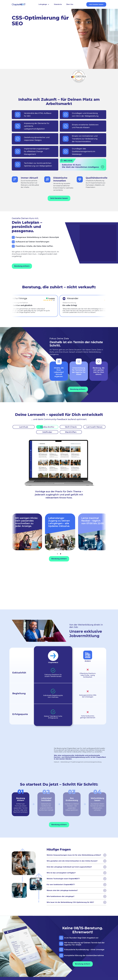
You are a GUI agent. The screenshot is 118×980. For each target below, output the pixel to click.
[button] (44, 4)
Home (13, 9)
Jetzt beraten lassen (59, 198)
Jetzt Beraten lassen (23, 56)
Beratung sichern (22, 266)
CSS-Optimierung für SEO (35, 9)
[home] (18, 4)
